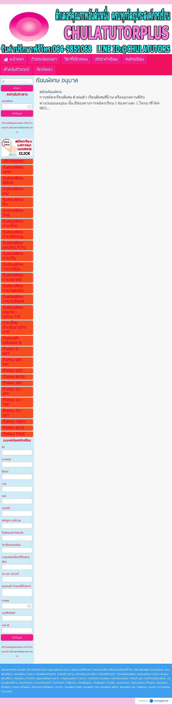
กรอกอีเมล (7, 101)
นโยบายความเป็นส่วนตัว (19, 127)
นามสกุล (6, 459)
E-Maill (5, 601)
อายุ (4, 484)
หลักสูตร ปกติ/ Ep (11, 520)
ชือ (3, 447)
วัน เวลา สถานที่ (10, 574)
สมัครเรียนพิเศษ (51, 92)
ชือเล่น (5, 471)
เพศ (4, 496)
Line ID (6, 625)
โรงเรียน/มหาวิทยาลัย (12, 533)
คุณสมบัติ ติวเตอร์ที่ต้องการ (16, 586)
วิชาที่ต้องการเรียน (11, 545)
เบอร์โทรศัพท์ (8, 613)
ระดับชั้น (6, 508)
